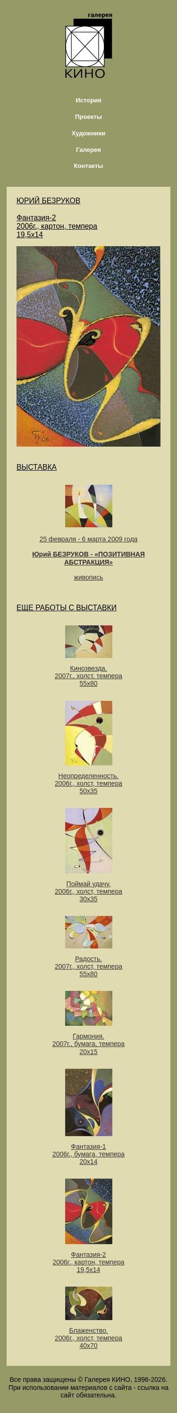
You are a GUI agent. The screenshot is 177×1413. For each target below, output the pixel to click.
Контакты (88, 165)
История (88, 100)
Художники (89, 133)
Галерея (88, 149)
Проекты (88, 116)
